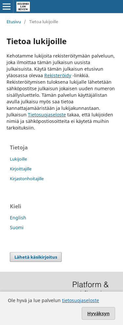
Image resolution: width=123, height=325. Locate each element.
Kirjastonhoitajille (27, 178)
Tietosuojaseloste (47, 114)
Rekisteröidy (57, 75)
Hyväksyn (98, 313)
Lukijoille (18, 159)
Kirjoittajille (20, 169)
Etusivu (14, 22)
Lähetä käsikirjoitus (35, 257)
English (18, 217)
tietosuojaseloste (80, 300)
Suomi (17, 227)
